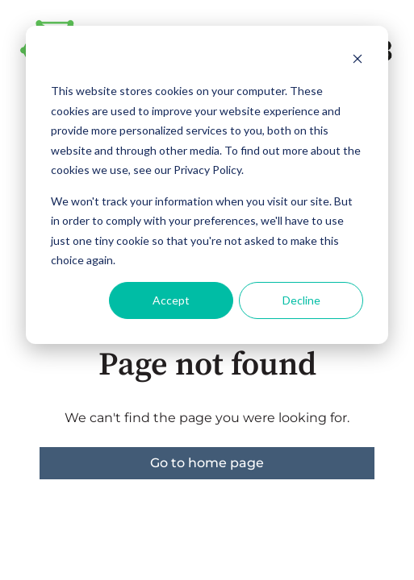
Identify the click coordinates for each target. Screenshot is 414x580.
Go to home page (207, 462)
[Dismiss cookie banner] (357, 61)
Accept (171, 300)
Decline (301, 300)
